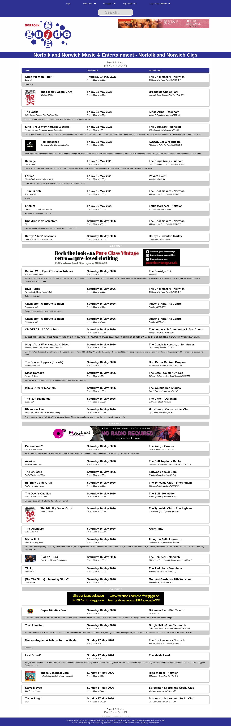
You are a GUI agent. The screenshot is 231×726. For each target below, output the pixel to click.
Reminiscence (49, 141)
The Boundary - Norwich (165, 126)
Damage (30, 161)
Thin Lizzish (33, 191)
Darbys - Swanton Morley (165, 236)
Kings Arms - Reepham (164, 111)
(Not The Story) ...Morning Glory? (47, 579)
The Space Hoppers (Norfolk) (44, 362)
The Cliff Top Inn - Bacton (165, 461)
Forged (29, 176)
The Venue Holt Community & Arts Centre (176, 329)
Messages (107, 4)
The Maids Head (159, 655)
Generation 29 (34, 446)
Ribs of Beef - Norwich (163, 672)
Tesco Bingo (33, 698)
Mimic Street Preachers (40, 388)
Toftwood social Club (163, 471)
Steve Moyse (33, 687)
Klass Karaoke (34, 372)
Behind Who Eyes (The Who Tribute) (49, 271)
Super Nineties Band (54, 610)
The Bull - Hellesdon (162, 493)
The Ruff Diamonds (37, 398)
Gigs (68, 4)
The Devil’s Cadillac (38, 493)
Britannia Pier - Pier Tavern (166, 610)
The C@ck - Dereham (163, 398)
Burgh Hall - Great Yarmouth (167, 625)
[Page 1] (108, 65)
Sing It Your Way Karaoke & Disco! (47, 126)
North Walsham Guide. (131, 723)
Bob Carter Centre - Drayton (167, 362)
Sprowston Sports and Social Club (171, 687)
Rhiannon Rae (34, 409)
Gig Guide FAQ (129, 4)
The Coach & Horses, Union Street (171, 344)
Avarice (30, 461)
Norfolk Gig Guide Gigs (103, 723)
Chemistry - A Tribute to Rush (44, 303)
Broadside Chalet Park (163, 91)
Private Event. (158, 176)
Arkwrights (156, 528)
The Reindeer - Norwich (164, 557)
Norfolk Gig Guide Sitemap (150, 723)
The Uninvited (34, 625)
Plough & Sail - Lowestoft (165, 539)
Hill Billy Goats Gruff (38, 482)
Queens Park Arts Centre (165, 303)
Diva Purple (32, 288)
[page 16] (122, 65)
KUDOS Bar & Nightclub (165, 141)
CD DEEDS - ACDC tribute (42, 329)
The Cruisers (33, 471)
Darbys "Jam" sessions (40, 236)
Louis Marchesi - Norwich (165, 205)
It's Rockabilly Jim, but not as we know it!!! (56, 676)
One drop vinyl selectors (41, 221)
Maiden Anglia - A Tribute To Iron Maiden (51, 640)
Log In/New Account (158, 4)
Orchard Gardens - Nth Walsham (170, 579)
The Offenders (34, 528)
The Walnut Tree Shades (165, 388)
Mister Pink (32, 539)
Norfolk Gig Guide (88, 723)
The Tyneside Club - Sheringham (170, 482)
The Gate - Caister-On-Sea (166, 372)
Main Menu (87, 4)
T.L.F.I (29, 568)
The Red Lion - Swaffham (165, 568)
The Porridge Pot (160, 271)
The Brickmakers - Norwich (167, 76)
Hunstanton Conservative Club (169, 409)
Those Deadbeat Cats (54, 672)
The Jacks (31, 111)
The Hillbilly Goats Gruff (56, 91)
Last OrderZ (33, 655)
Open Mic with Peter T (39, 76)
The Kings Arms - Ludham (166, 161)
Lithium (30, 205)
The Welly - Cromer (161, 446)
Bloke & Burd (49, 557)
